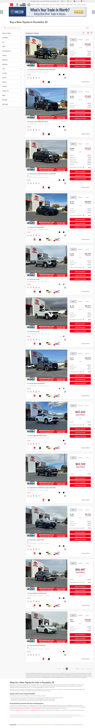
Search (87, 27)
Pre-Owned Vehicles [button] (45, 4)
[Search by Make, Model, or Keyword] (46, 27)
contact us (17, 710)
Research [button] (58, 4)
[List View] (91, 33)
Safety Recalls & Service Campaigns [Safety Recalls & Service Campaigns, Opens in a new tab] (43, 724)
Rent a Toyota (53, 4)
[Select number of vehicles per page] (89, 668)
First (58, 668)
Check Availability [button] (80, 59)
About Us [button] (79, 4)
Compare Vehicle (85, 81)
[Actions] (65, 69)
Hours (51, 724)
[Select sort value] (84, 33)
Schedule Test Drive (80, 66)
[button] (66, 51)
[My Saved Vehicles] (83, 1)
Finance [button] (67, 4)
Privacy (34, 724)
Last (83, 668)
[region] (80, 53)
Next (78, 668)
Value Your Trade (80, 62)
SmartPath (38, 4)
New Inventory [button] (31, 4)
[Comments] (65, 78)
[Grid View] (88, 33)
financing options (51, 705)
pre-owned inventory (39, 687)
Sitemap (31, 724)
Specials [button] (63, 4)
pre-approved (37, 708)
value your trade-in (25, 708)
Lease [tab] (87, 39)
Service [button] (71, 4)
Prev (63, 668)
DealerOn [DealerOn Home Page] (27, 724)
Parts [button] (75, 4)
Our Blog (84, 4)
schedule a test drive (35, 710)
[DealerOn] (13, 724)
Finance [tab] (80, 39)
